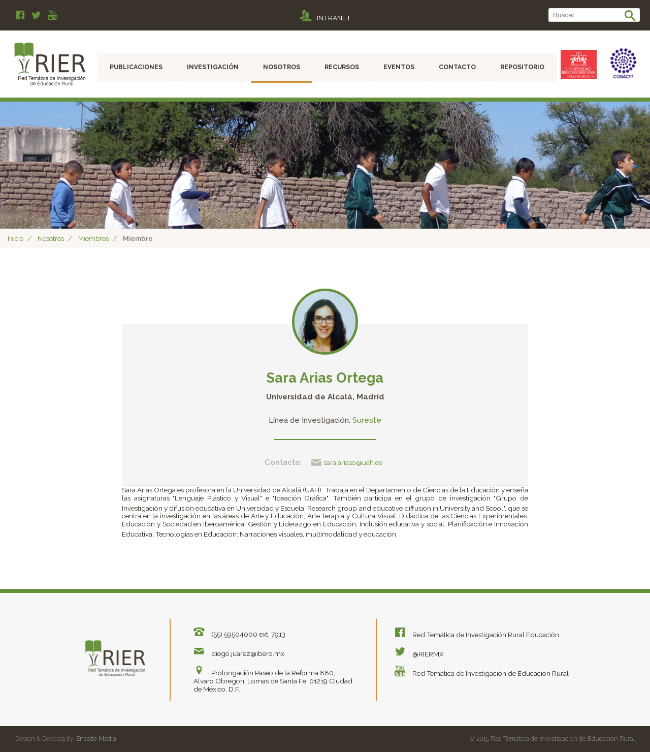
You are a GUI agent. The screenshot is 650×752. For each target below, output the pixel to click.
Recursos (341, 67)
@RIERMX (418, 650)
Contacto (457, 67)
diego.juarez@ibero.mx (238, 650)
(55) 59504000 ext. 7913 (238, 631)
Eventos (398, 67)
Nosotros (281, 67)
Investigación (213, 67)
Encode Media (96, 735)
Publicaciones (136, 67)
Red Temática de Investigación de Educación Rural (481, 669)
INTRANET (325, 17)
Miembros (93, 238)
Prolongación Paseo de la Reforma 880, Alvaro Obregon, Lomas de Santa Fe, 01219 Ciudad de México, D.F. (272, 676)
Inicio (15, 238)
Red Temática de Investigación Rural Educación (476, 632)
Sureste (366, 420)
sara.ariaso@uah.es (346, 462)
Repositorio (522, 67)
